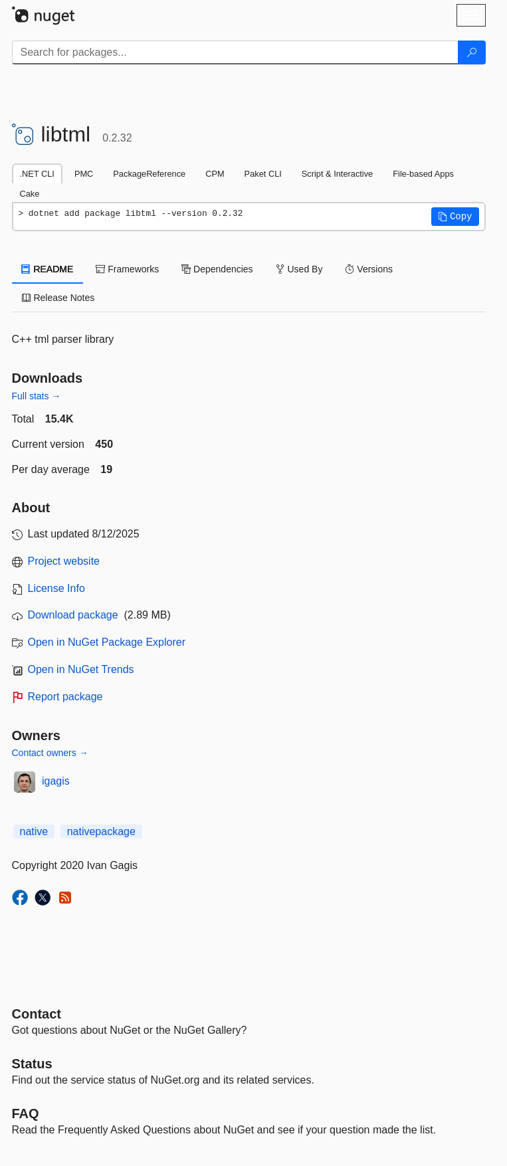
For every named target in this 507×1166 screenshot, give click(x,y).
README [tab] (48, 269)
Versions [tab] (369, 269)
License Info (56, 588)
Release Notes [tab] (58, 297)
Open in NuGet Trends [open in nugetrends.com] (81, 669)
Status (32, 1063)
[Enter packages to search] (235, 52)
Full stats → (36, 396)
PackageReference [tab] (149, 174)
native (34, 831)
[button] (455, 216)
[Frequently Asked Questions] (25, 1113)
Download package (73, 615)
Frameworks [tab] (127, 269)
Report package (65, 696)
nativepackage (101, 831)
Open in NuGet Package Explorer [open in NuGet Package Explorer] (106, 642)
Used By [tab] (299, 269)
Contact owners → (50, 752)
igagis (56, 781)
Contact (36, 1014)
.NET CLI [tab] (37, 174)
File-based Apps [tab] (423, 174)
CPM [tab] (214, 174)
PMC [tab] (83, 174)
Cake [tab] (30, 194)
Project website (64, 561)
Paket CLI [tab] (263, 174)
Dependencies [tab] (217, 269)
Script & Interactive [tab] (337, 174)
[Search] (472, 52)
